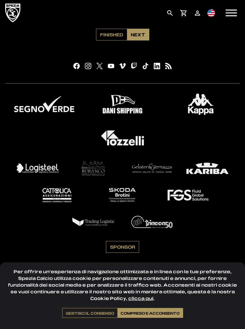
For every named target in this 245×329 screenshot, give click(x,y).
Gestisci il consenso (90, 313)
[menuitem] (170, 13)
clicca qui (140, 298)
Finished (111, 34)
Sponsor (122, 246)
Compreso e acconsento (150, 313)
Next (138, 34)
